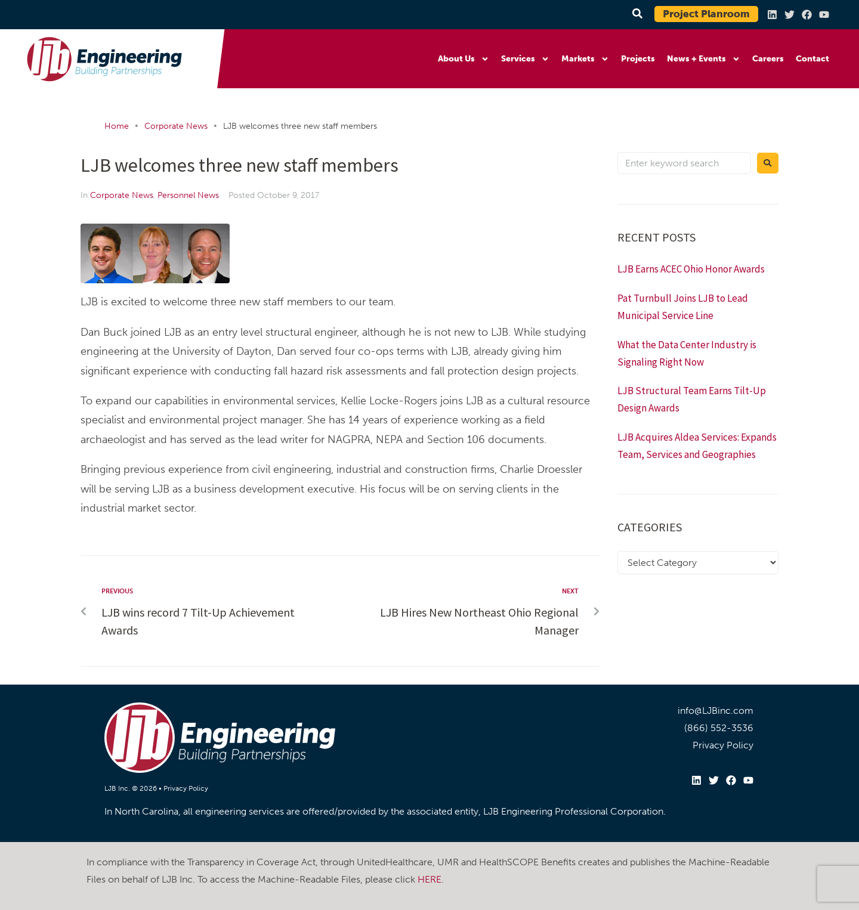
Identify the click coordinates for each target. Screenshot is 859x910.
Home (116, 126)
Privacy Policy (185, 788)
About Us (463, 59)
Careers (768, 59)
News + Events (703, 59)
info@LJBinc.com (715, 710)
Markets (585, 59)
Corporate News (176, 126)
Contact (812, 59)
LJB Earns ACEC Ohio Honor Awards (691, 269)
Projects (638, 59)
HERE (429, 879)
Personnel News (188, 195)
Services (525, 59)
